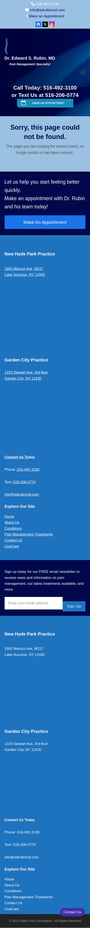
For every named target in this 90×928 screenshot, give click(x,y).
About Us (12, 522)
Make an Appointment (46, 16)
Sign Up (74, 606)
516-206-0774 (24, 482)
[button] (83, 72)
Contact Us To (17, 457)
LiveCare (12, 546)
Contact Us (13, 540)
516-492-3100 (27, 469)
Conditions (13, 528)
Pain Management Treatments (29, 534)
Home (9, 517)
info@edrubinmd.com (47, 10)
